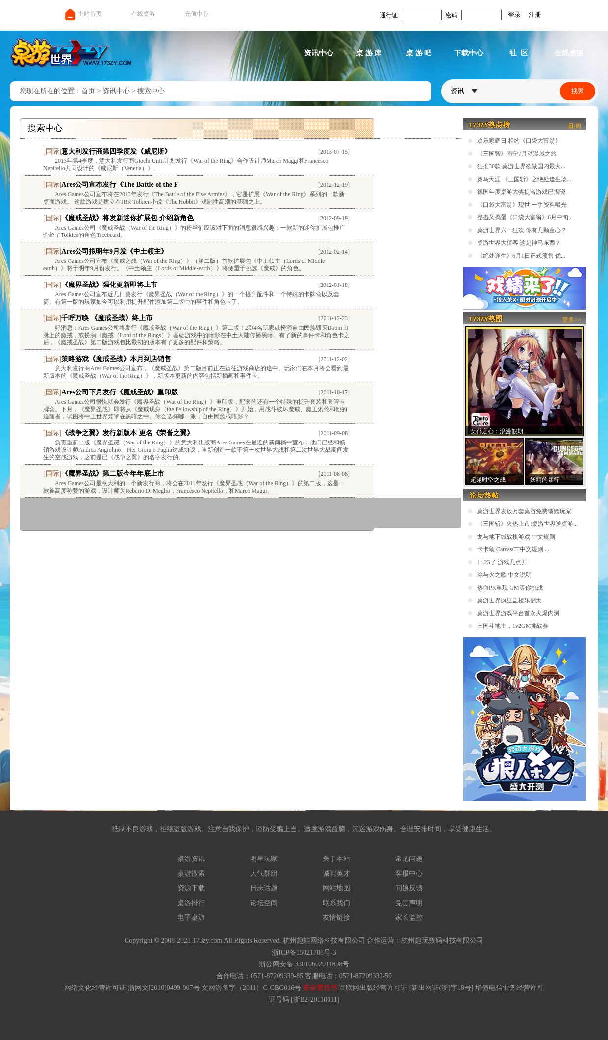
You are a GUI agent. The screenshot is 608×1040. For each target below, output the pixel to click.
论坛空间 (264, 903)
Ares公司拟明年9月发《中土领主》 (114, 251)
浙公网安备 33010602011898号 (304, 964)
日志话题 (264, 888)
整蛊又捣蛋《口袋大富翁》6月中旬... (525, 217)
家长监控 (409, 917)
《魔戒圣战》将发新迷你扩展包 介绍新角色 (127, 218)
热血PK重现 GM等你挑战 (510, 587)
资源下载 (191, 888)
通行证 (389, 15)
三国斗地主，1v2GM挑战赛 (512, 626)
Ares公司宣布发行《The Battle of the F (119, 184)
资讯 (464, 91)
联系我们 (336, 903)
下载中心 (468, 53)
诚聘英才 (336, 873)
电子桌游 (191, 917)
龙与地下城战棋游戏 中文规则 (516, 536)
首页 (88, 91)
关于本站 (336, 858)
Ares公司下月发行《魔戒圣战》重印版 (119, 392)
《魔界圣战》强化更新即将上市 (109, 284)
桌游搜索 (191, 873)
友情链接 (336, 917)
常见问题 (409, 858)
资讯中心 (318, 53)
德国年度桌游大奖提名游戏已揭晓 (521, 191)
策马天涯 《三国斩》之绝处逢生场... (524, 179)
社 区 (518, 53)
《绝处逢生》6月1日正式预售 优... (521, 255)
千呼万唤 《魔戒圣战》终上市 (106, 318)
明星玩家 (264, 858)
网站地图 (336, 888)
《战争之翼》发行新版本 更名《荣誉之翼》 (127, 433)
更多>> (571, 319)
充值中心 (196, 13)
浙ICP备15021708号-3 (304, 952)
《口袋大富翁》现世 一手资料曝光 (522, 204)
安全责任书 (320, 987)
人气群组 (264, 873)
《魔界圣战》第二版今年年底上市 (112, 473)
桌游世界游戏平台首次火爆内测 (518, 613)
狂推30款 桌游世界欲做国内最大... (521, 166)
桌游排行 (191, 903)
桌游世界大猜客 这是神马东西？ (519, 242)
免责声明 (409, 903)
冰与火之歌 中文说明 (504, 575)
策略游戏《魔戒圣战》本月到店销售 (116, 359)
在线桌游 (143, 13)
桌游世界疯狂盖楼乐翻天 (509, 600)
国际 (52, 151)
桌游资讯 (191, 858)
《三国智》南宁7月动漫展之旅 (517, 153)
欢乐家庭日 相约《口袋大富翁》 (519, 140)
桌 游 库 (369, 53)
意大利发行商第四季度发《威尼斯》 (116, 151)
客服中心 (409, 873)
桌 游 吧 (419, 53)
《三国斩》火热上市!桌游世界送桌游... (527, 523)
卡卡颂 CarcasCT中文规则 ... (513, 549)
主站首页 (82, 13)
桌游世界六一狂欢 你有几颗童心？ (522, 230)
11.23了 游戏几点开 (502, 562)
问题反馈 (409, 888)
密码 (451, 15)
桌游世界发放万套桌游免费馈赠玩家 (524, 511)
